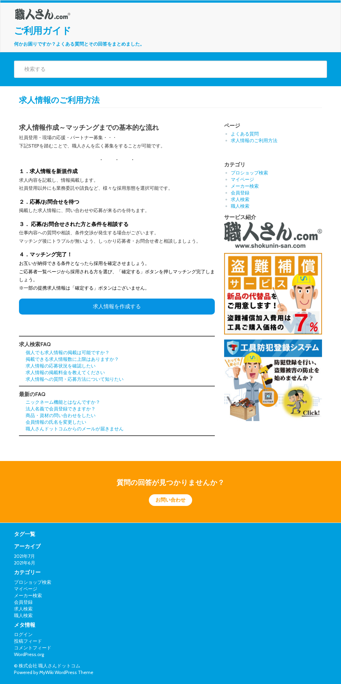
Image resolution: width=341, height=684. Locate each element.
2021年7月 (24, 556)
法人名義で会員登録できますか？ (61, 409)
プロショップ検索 (249, 173)
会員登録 (240, 193)
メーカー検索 (245, 186)
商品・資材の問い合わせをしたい (61, 415)
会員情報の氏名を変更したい (56, 422)
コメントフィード (32, 648)
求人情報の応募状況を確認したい (61, 366)
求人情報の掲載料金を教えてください (65, 372)
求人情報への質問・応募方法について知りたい (75, 379)
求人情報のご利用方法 (254, 140)
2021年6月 (24, 563)
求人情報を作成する (117, 306)
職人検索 (240, 206)
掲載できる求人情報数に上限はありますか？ (72, 359)
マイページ (242, 179)
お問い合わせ (170, 500)
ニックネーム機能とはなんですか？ (63, 402)
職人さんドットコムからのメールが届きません (75, 429)
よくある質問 (245, 134)
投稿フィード (28, 641)
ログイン (23, 634)
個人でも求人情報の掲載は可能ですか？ (68, 352)
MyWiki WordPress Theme (66, 672)
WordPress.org (29, 654)
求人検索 (240, 199)
